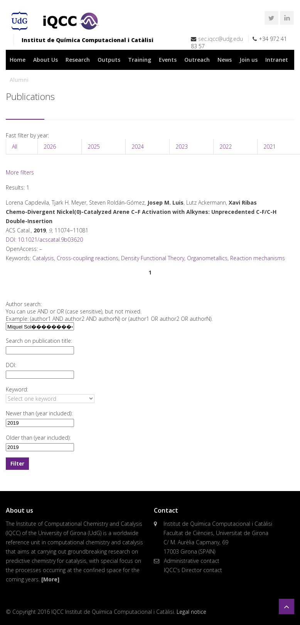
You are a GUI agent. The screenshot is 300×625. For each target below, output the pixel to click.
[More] (50, 579)
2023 (181, 146)
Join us (248, 59)
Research (78, 59)
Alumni (19, 79)
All (14, 146)
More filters (20, 172)
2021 (269, 146)
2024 (137, 146)
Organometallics (207, 258)
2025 (94, 146)
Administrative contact (191, 560)
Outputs (109, 59)
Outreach (197, 59)
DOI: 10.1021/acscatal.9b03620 (44, 239)
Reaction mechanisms (257, 258)
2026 (50, 146)
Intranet (276, 59)
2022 (225, 146)
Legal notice (191, 611)
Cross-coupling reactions (87, 258)
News (224, 59)
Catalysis (43, 258)
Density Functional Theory (152, 258)
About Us (45, 59)
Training (139, 59)
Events (168, 59)
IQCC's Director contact (193, 570)
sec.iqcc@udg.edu (220, 38)
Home (17, 59)
